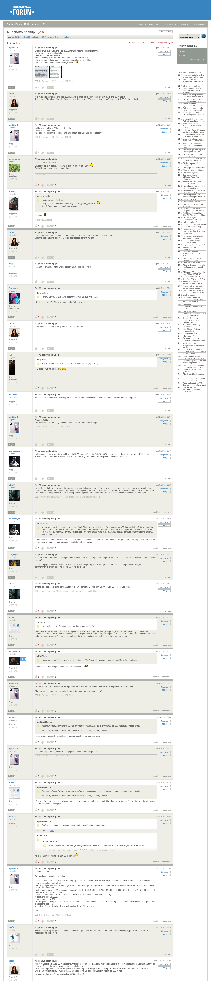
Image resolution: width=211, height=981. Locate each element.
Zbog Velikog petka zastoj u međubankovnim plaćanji (194, 266)
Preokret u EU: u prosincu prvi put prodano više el (193, 100)
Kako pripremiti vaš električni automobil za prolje (192, 125)
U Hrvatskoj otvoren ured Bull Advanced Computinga (194, 120)
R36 (11, 355)
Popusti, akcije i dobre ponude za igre (192, 182)
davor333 (13, 394)
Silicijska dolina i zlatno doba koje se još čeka (192, 155)
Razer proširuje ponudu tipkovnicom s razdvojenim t (194, 287)
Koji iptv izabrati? (190, 222)
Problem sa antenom (191, 263)
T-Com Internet (189, 354)
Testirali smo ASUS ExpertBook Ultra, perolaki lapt (193, 81)
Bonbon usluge (189, 295)
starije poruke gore (165, 43)
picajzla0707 (15, 651)
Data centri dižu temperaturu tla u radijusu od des (193, 345)
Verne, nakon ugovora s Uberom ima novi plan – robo (192, 145)
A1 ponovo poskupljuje (46, 48)
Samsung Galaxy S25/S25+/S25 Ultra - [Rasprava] (191, 177)
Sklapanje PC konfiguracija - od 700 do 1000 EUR (194, 273)
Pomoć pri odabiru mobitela (194, 168)
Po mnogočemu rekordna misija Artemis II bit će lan (193, 210)
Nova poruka (165, 32)
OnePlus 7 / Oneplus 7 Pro (194, 279)
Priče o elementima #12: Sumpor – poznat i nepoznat (194, 384)
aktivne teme (161, 24)
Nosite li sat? (188, 233)
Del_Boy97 (14, 554)
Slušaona (187, 304)
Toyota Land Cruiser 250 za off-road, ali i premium (194, 160)
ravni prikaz (149, 43)
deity (11, 264)
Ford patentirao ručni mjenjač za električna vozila (194, 230)
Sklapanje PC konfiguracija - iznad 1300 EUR (194, 191)
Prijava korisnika (187, 45)
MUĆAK (12, 927)
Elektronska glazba (190, 173)
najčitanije (173, 24)
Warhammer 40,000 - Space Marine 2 (194, 248)
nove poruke (184, 24)
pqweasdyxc (15, 451)
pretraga (201, 24)
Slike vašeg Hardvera (191, 86)
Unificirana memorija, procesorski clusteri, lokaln (193, 357)
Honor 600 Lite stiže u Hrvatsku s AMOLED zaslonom (192, 90)
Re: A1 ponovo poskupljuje (47, 125)
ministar (13, 717)
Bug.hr (10, 24)
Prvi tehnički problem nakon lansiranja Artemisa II (194, 187)
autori (193, 24)
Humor (186, 270)
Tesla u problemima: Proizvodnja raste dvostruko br (194, 115)
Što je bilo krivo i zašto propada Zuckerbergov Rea (194, 339)
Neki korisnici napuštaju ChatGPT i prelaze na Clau (194, 214)
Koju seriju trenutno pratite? (194, 245)
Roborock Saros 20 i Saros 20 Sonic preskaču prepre (194, 131)
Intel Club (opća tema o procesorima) (192, 330)
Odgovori (164, 51)
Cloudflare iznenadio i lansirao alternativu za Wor (194, 298)
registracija (149, 24)
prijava (140, 24)
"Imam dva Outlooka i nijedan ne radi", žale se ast (194, 105)
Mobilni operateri (32, 24)
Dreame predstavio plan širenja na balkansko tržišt (193, 140)
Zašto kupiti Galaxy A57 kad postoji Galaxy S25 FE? (194, 315)
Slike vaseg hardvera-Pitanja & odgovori (192, 259)
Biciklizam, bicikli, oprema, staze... (193, 375)
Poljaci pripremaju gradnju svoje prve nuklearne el (193, 109)
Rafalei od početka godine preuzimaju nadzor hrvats (193, 76)
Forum (18, 24)
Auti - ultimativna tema (192, 72)
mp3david (13, 48)
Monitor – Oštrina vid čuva (193, 170)
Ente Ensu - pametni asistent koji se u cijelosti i (193, 282)
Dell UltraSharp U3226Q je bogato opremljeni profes (194, 366)
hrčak (11, 617)
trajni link (167, 87)
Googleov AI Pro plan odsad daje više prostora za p (194, 226)
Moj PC (12, 87)
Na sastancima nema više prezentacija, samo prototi (193, 135)
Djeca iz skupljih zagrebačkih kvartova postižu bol (191, 389)
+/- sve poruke (135, 43)
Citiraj (164, 54)
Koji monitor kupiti (190, 311)
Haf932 (12, 191)
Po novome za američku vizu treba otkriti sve (193, 237)
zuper (11, 94)
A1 (44, 24)
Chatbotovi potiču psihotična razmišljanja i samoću (194, 362)
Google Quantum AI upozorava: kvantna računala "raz (191, 320)
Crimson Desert (189, 199)
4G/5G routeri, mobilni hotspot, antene (192, 241)
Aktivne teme (185, 68)
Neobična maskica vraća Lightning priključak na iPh (193, 291)
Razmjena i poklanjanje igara (192, 308)
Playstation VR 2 (189, 336)
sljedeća (16, 43)
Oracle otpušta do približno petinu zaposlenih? (194, 380)
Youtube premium (190, 333)
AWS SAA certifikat (190, 302)
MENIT (12, 485)
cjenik (51, 830)
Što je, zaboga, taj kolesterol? (190, 164)
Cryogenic (14, 288)
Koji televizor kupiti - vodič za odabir (193, 205)
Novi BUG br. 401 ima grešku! (192, 371)
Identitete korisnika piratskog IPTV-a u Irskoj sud (193, 254)
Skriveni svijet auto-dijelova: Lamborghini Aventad (194, 151)
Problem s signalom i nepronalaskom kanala (192, 219)
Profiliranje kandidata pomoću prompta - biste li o (194, 196)
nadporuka (166, 226)
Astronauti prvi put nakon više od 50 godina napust (193, 96)
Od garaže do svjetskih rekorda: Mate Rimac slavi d (194, 350)
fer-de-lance (14, 159)
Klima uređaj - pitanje (191, 202)
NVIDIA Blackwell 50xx (192, 277)
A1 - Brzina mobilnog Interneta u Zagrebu (191, 326)
